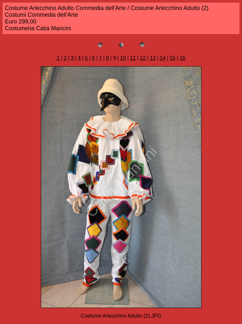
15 (172, 58)
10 (123, 58)
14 (163, 58)
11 (133, 58)
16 (182, 58)
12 (143, 58)
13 (153, 58)
